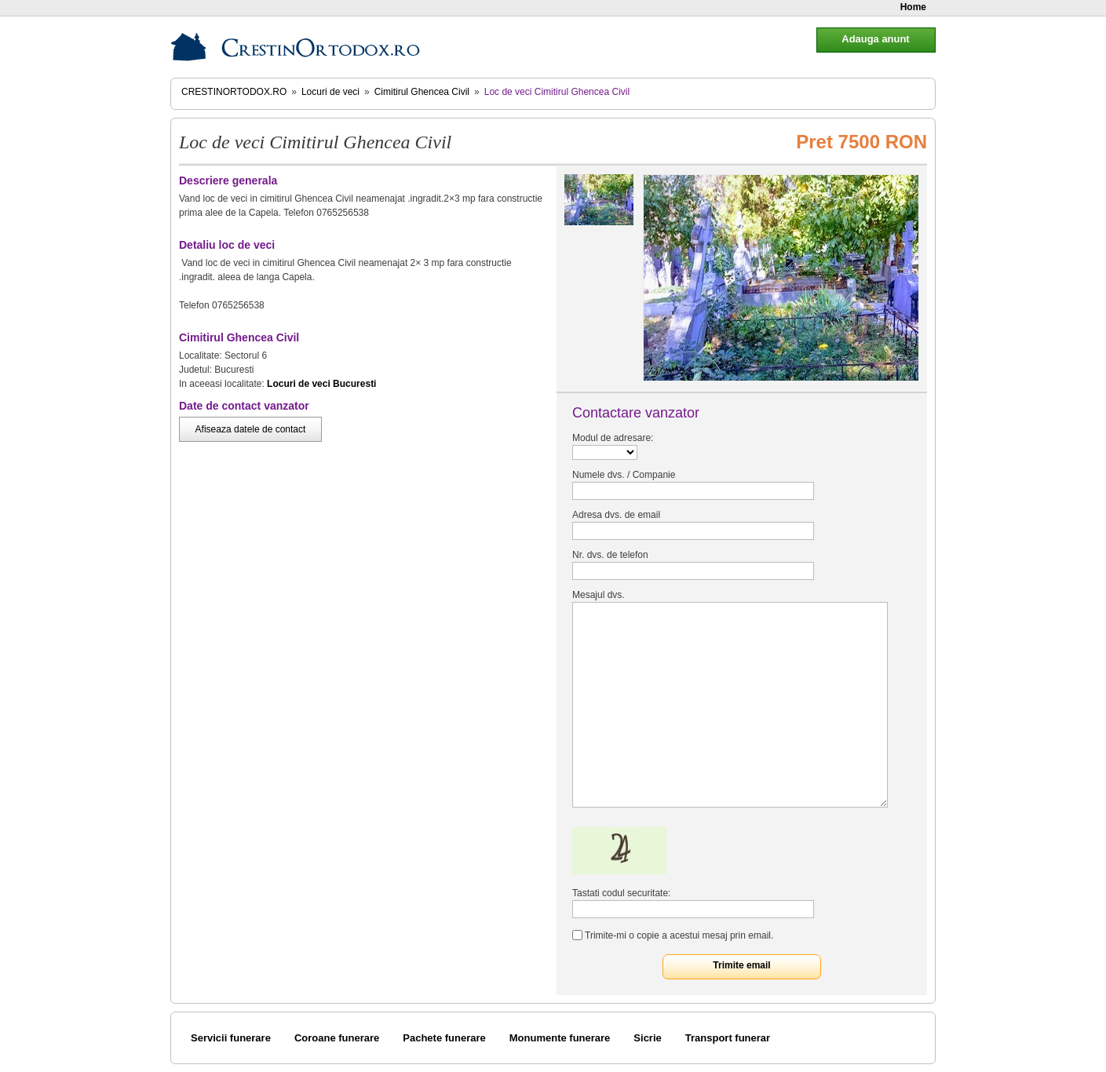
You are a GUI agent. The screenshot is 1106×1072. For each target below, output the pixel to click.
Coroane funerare (336, 1038)
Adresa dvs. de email (616, 514)
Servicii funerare (231, 1038)
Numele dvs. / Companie (623, 474)
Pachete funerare (444, 1038)
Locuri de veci (330, 91)
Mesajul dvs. (598, 594)
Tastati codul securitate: (621, 893)
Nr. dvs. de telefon (610, 554)
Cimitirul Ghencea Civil (421, 91)
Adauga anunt (875, 39)
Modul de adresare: (612, 437)
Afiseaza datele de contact (250, 429)
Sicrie (647, 1038)
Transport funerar (727, 1038)
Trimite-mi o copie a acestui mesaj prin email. (679, 935)
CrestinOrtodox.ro (234, 91)
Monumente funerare (560, 1038)
